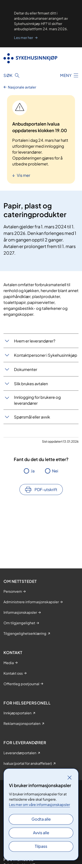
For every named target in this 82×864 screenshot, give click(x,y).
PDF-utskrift (46, 489)
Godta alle (41, 818)
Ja (33, 470)
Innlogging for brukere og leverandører (37, 400)
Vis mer (23, 175)
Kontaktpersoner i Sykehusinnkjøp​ (45, 355)
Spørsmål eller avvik (32, 416)
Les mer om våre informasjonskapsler (39, 804)
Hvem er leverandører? (34, 340)
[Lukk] (69, 777)
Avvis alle (41, 832)
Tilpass (41, 846)
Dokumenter (25, 369)
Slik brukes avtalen (31, 383)
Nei (55, 470)
